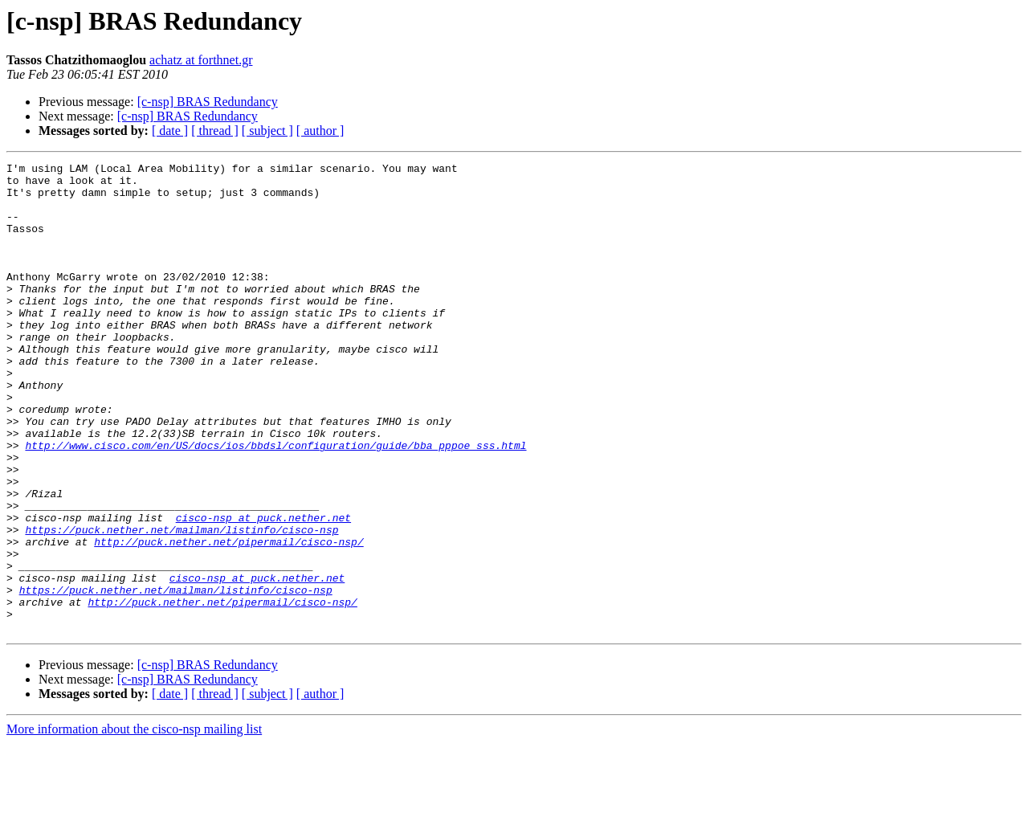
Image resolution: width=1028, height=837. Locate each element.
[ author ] (320, 130)
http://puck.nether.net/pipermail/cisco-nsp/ (228, 618)
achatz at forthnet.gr (200, 60)
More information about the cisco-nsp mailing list (134, 823)
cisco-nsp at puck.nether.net (263, 589)
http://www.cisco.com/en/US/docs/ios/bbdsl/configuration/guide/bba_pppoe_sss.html (275, 503)
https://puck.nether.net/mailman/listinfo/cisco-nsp (181, 604)
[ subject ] (267, 130)
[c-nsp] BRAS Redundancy (207, 101)
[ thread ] (215, 130)
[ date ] (170, 130)
